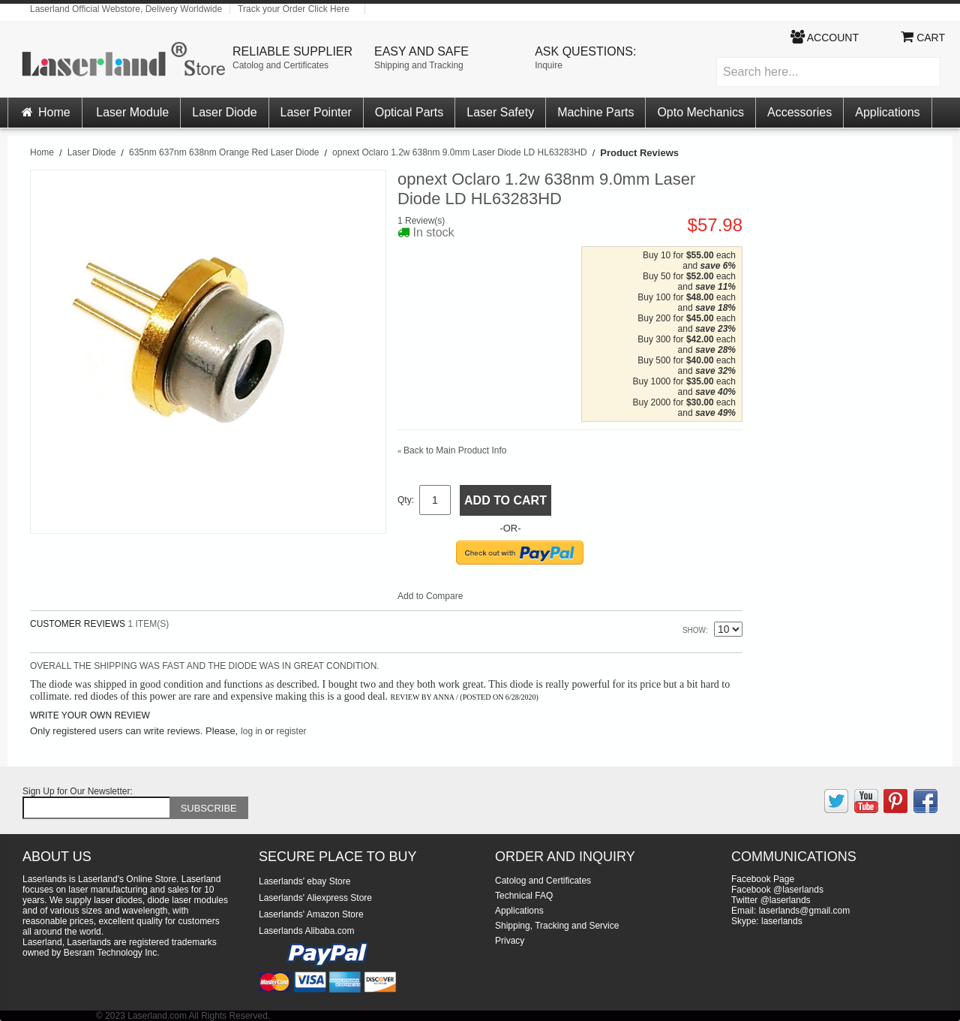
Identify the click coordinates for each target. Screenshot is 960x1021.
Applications (887, 112)
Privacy (509, 940)
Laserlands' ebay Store (304, 881)
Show (694, 630)
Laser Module (132, 112)
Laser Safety (500, 112)
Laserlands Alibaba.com (306, 931)
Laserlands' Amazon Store (311, 914)
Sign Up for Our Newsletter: (77, 791)
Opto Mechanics (700, 112)
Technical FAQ (524, 895)
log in (251, 731)
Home (45, 112)
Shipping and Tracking (419, 65)
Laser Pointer (316, 112)
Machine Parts (595, 112)
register (292, 731)
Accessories (799, 112)
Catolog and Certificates (280, 65)
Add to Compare (430, 596)
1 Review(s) (421, 220)
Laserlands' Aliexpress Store (315, 898)
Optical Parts (409, 112)
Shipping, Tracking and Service (557, 925)
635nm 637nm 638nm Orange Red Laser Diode (224, 152)
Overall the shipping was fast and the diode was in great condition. (205, 666)
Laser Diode (224, 112)
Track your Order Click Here (294, 9)
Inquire (548, 65)
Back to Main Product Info (452, 450)
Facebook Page (762, 879)
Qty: (406, 500)
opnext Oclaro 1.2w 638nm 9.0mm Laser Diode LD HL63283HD (459, 152)
